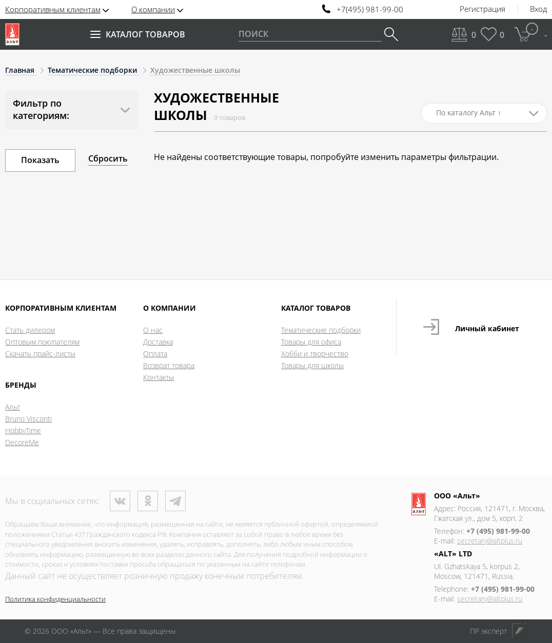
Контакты (158, 377)
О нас (153, 330)
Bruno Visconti (28, 419)
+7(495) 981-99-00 (370, 9)
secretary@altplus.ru (489, 541)
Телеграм (175, 501)
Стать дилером (30, 330)
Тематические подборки (321, 330)
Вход (538, 9)
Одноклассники (147, 501)
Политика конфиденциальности (55, 599)
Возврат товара (168, 365)
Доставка (158, 342)
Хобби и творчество (314, 353)
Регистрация (482, 9)
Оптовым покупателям (42, 342)
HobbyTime (23, 430)
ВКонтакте (120, 501)
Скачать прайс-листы (40, 353)
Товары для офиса (311, 342)
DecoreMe (22, 442)
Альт (12, 407)
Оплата (155, 353)
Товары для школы (312, 365)
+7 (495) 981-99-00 (498, 531)
